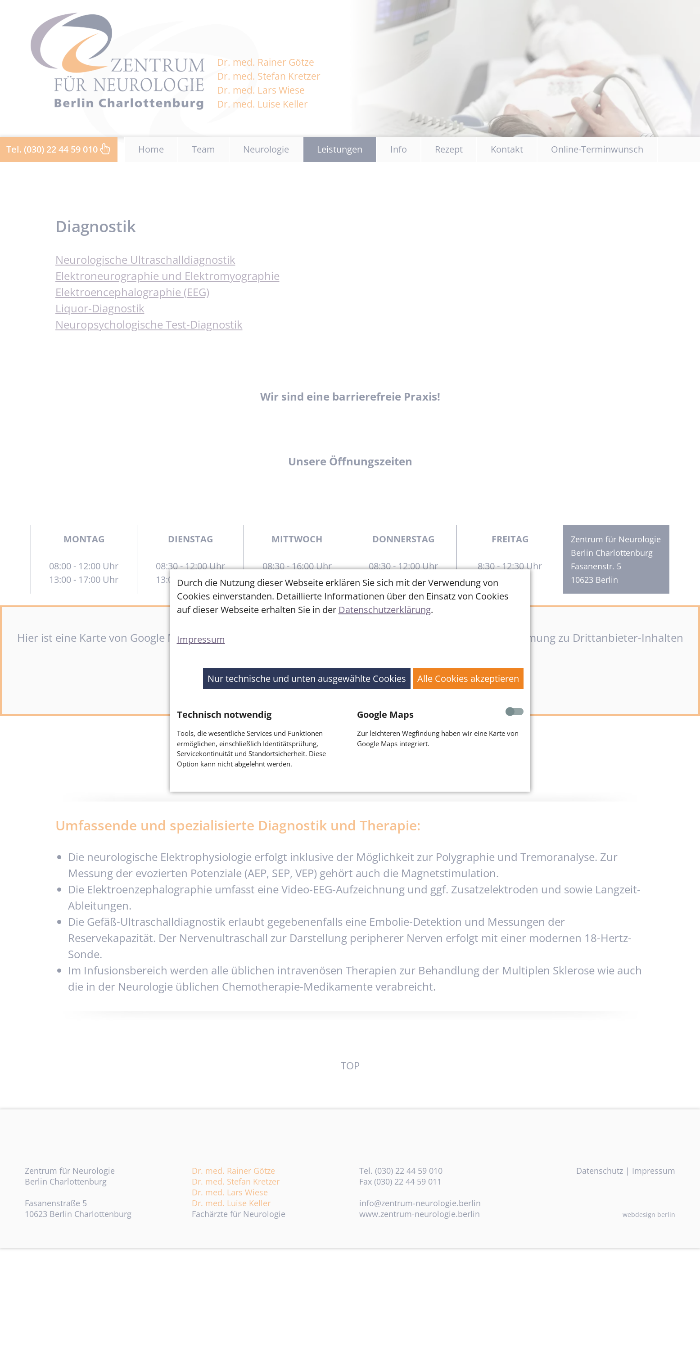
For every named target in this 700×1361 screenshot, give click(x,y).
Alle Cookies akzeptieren (468, 678)
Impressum (201, 639)
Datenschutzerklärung (385, 610)
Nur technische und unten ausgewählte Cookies (307, 678)
